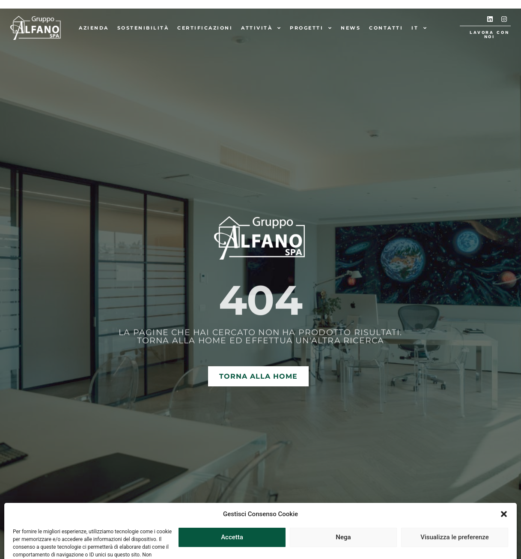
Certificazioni (204, 28)
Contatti (386, 28)
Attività (261, 28)
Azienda (94, 28)
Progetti (311, 28)
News (350, 28)
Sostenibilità (143, 28)
